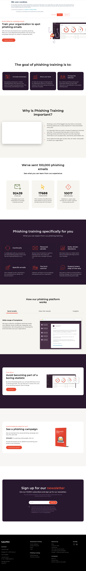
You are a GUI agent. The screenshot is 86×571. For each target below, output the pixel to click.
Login (31, 549)
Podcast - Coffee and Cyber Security (60, 552)
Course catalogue (34, 544)
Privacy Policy (54, 560)
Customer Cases (55, 545)
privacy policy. (47, 512)
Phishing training (34, 555)
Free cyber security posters (57, 549)
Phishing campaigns (35, 557)
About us (53, 558)
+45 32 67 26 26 (5, 557)
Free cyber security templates (58, 550)
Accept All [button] (60, 14)
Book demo (11, 389)
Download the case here (14, 447)
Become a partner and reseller (58, 562)
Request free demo (8, 40)
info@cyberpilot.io (9, 558)
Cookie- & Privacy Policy (30, 9)
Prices (31, 547)
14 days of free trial (34, 545)
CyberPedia (54, 547)
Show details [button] (53, 14)
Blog (52, 544)
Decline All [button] (66, 14)
